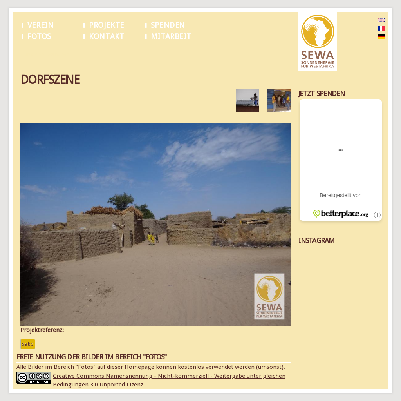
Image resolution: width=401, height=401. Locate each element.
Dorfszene (58, 54)
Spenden (168, 25)
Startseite (30, 54)
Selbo (28, 344)
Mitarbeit (171, 36)
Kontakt (106, 36)
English (368, 20)
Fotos (39, 36)
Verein (40, 25)
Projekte (106, 25)
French (368, 28)
